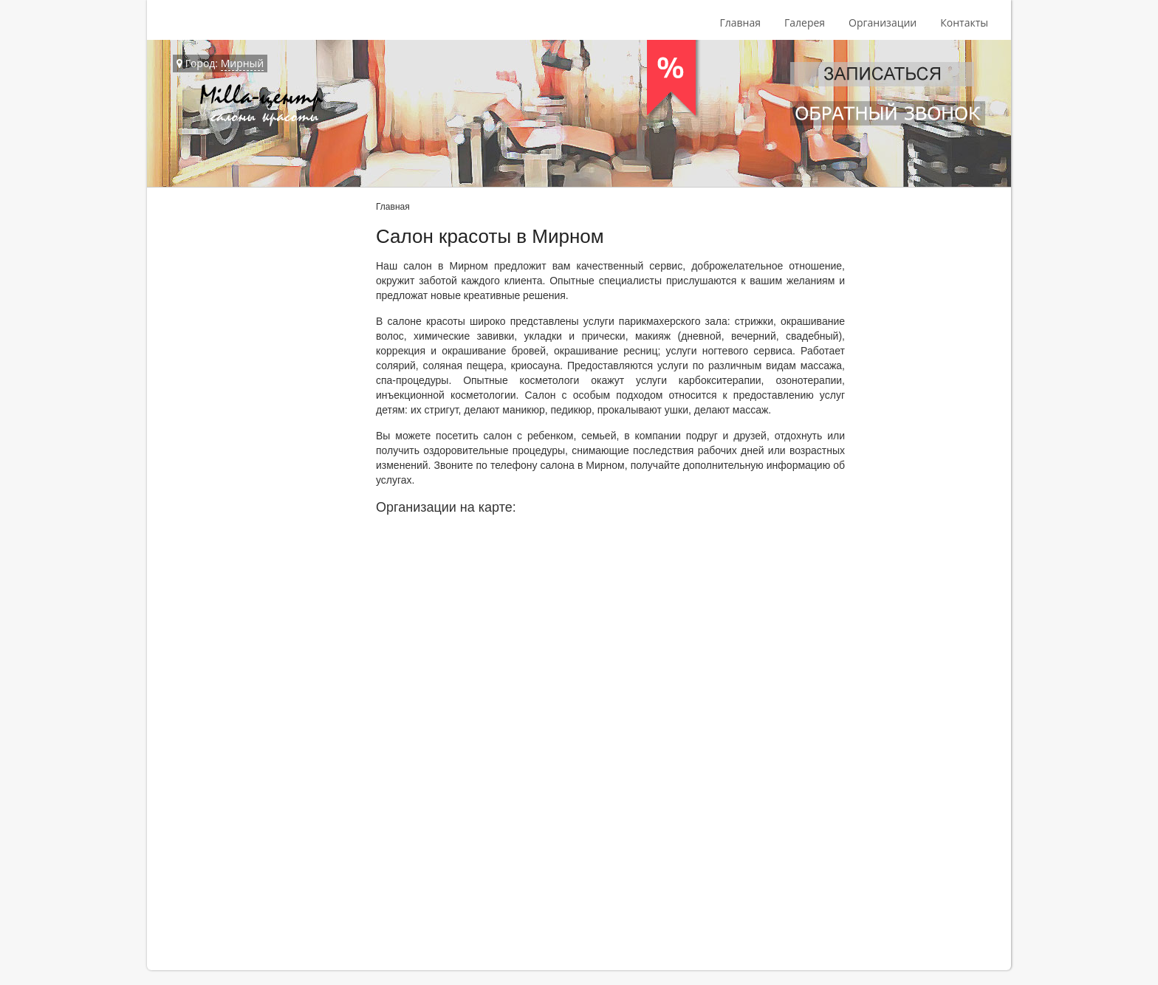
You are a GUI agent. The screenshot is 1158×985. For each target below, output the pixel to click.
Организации (883, 23)
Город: (220, 63)
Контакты (964, 23)
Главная (740, 23)
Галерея (804, 23)
